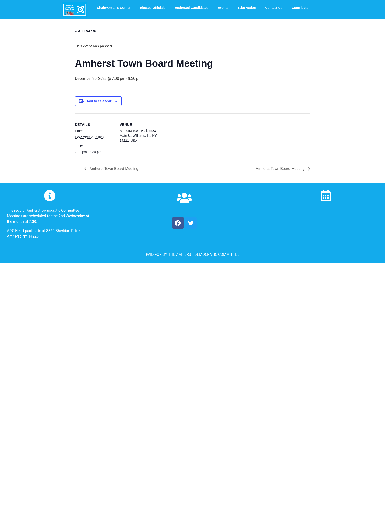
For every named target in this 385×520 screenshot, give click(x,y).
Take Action (247, 8)
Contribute (300, 8)
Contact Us (274, 8)
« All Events (85, 31)
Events (223, 8)
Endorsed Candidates (191, 8)
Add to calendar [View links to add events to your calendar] (99, 101)
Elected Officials (152, 8)
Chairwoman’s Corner (114, 8)
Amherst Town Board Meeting (113, 169)
